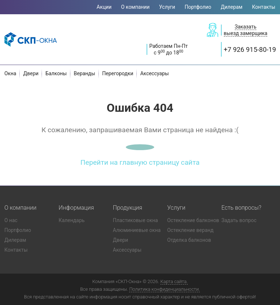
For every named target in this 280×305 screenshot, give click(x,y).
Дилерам (232, 7)
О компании (135, 7)
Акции (104, 7)
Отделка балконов (189, 240)
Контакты (263, 7)
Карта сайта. (174, 281)
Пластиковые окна (135, 220)
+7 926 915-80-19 (250, 49)
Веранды (84, 73)
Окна (10, 73)
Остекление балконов (193, 220)
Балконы (56, 73)
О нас (11, 220)
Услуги (167, 7)
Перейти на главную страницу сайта (140, 162)
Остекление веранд (190, 230)
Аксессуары (154, 73)
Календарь (72, 220)
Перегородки (117, 73)
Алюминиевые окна (137, 230)
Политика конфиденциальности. (164, 289)
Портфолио (197, 7)
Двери (31, 73)
